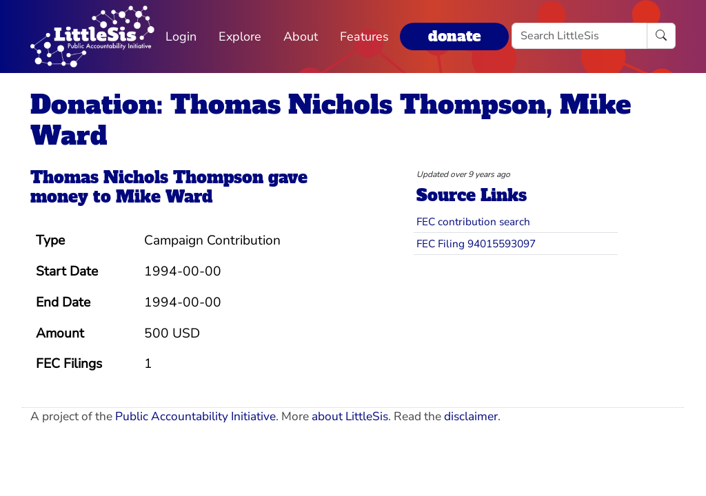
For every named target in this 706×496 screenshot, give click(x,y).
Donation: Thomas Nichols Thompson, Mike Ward (330, 120)
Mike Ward (164, 197)
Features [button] (364, 36)
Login (180, 36)
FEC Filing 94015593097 (476, 243)
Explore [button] (240, 36)
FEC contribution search (473, 221)
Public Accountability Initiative (195, 416)
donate (454, 36)
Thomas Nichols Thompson (146, 178)
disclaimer (471, 416)
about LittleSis (350, 416)
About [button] (300, 36)
